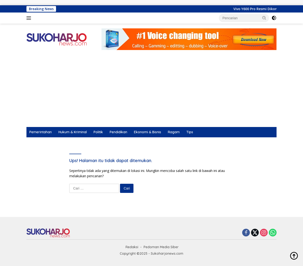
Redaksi (132, 247)
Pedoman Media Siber (161, 247)
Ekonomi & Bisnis (147, 132)
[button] (264, 18)
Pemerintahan (40, 132)
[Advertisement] (151, 91)
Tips (189, 132)
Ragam (174, 132)
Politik (98, 132)
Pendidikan (118, 132)
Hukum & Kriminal (72, 132)
